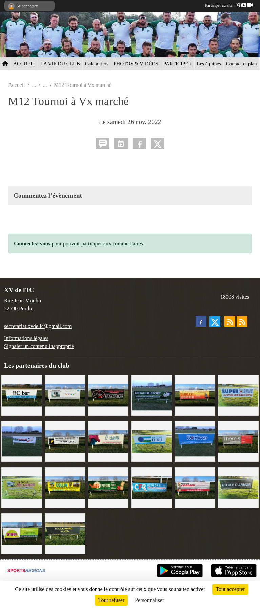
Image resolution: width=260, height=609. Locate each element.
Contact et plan (241, 63)
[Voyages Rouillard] (195, 441)
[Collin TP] (65, 487)
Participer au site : (229, 5)
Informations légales (26, 338)
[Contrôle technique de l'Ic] (65, 441)
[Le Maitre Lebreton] (108, 441)
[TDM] (21, 533)
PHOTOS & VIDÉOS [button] (136, 63)
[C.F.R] (151, 487)
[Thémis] (238, 441)
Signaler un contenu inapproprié (39, 346)
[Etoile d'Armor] (238, 487)
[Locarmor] (21, 487)
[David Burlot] (195, 395)
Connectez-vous (32, 243)
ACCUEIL (24, 63)
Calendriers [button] (96, 63)
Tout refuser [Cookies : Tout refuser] (111, 600)
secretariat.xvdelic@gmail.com (38, 326)
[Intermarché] (21, 441)
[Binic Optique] (65, 395)
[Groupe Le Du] (151, 441)
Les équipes (209, 63)
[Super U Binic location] (238, 395)
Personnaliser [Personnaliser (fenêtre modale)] (149, 600)
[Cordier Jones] (195, 487)
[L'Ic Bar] (21, 395)
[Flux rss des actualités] (229, 321)
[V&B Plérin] (108, 487)
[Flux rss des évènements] (242, 321)
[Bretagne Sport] (151, 395)
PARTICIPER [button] (177, 63)
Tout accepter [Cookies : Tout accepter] (230, 589)
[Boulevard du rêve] (65, 533)
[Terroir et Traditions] (108, 395)
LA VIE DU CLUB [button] (60, 63)
